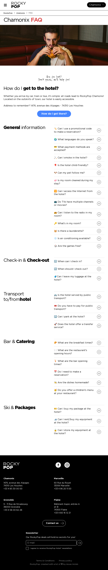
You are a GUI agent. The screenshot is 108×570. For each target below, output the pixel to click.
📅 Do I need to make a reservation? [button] (67, 373)
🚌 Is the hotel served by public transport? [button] (72, 296)
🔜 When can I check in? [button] (68, 261)
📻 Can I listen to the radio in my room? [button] (73, 214)
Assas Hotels (72, 564)
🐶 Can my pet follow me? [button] (69, 173)
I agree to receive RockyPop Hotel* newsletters (51, 548)
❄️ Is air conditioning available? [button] (72, 238)
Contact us (52, 523)
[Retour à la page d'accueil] (12, 468)
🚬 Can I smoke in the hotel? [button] (70, 158)
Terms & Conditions (45, 561)
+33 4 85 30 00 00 (13, 489)
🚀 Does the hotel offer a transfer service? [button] (73, 326)
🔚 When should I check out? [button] (71, 269)
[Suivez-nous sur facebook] (58, 465)
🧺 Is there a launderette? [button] (69, 231)
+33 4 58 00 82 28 (13, 510)
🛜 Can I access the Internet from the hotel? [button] (73, 193)
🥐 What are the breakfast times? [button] (73, 343)
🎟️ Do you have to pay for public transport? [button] (73, 307)
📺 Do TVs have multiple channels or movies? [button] (73, 203)
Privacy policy (65, 561)
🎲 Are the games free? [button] (67, 246)
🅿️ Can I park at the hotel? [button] (69, 317)
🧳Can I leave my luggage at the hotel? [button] (72, 278)
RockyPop (8, 13)
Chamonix (20, 13)
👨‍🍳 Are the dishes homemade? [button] (71, 382)
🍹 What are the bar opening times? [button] (70, 362)
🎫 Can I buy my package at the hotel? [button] (72, 410)
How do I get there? (54, 114)
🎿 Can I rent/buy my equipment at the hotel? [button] (73, 421)
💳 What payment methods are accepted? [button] (72, 148)
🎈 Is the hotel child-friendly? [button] (71, 165)
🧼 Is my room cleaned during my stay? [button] (73, 182)
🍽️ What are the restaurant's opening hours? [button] (70, 352)
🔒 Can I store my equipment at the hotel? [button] (72, 432)
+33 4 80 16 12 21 (62, 513)
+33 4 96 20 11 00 (62, 489)
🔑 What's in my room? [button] (67, 223)
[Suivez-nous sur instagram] (67, 465)
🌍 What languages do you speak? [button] (74, 139)
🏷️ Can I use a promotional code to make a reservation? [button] (73, 130)
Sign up (79, 543)
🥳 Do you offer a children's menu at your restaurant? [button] (74, 391)
